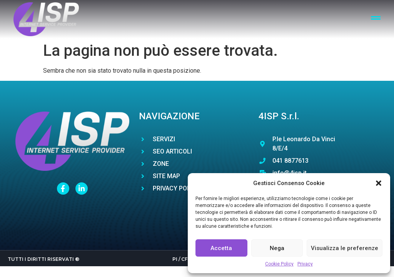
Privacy (305, 264)
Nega (277, 248)
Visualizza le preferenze (344, 248)
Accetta (221, 248)
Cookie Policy (279, 264)
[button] (378, 183)
